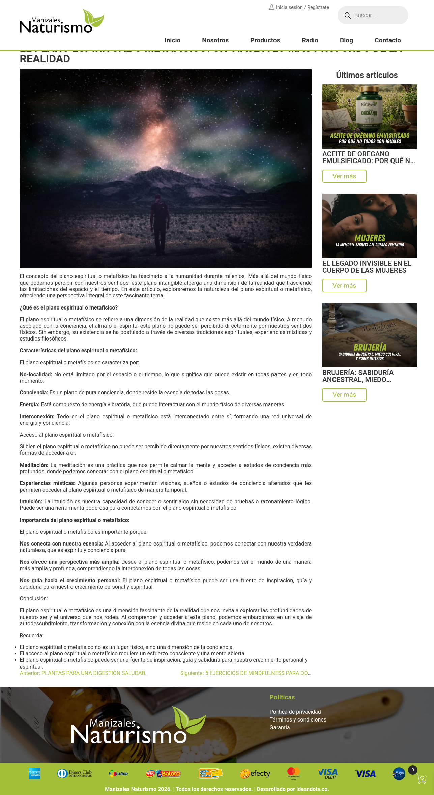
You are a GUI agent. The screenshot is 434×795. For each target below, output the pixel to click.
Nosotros (215, 40)
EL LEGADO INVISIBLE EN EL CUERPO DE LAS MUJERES (366, 267)
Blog (346, 40)
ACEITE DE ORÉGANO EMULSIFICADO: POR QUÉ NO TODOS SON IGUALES (368, 158)
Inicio (172, 40)
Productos (265, 40)
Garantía (280, 727)
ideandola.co (311, 789)
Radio (310, 40)
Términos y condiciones (298, 719)
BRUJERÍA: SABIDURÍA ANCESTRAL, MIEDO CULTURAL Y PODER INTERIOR (358, 376)
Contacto (388, 40)
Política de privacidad (295, 712)
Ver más (344, 176)
